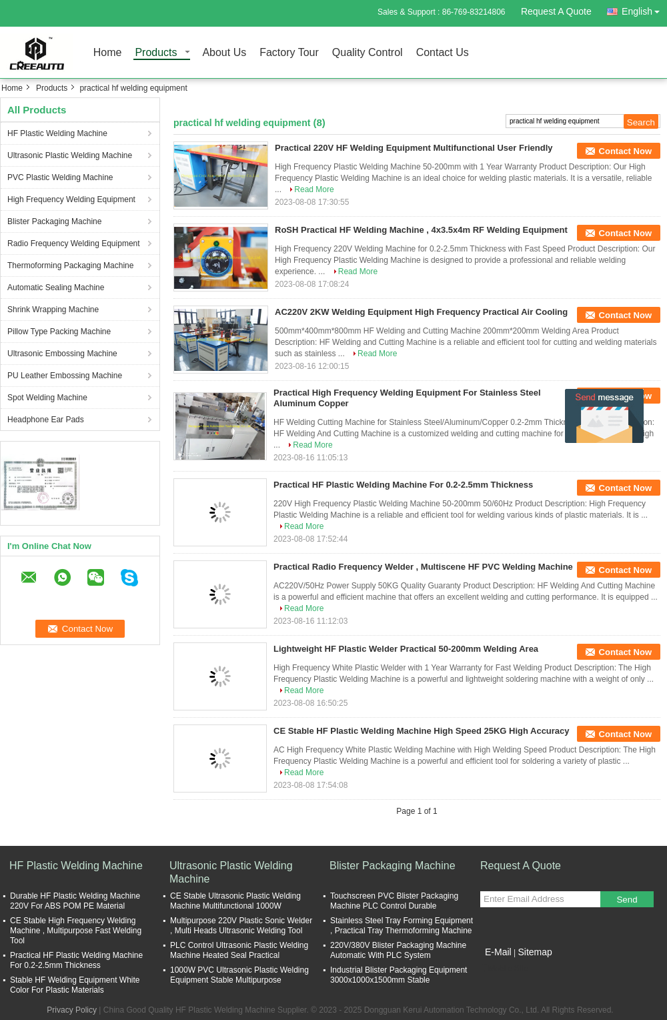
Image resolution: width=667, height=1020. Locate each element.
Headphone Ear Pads (45, 419)
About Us (224, 53)
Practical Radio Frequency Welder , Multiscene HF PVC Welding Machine (423, 567)
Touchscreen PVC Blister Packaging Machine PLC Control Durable (394, 901)
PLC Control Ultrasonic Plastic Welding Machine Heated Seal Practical (239, 950)
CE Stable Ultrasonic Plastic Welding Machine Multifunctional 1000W (235, 901)
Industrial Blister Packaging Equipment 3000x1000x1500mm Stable (398, 975)
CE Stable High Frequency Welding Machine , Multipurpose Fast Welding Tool (75, 930)
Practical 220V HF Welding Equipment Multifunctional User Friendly (414, 148)
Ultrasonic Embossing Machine (62, 353)
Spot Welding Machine (47, 397)
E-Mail (498, 952)
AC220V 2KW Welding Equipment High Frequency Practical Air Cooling (421, 312)
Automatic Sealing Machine (55, 287)
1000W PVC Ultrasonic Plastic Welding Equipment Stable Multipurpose (239, 975)
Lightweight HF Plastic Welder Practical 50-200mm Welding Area (405, 649)
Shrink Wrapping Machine (53, 309)
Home (107, 53)
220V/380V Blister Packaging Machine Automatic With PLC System (398, 950)
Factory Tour (289, 53)
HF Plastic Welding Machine (57, 133)
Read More (314, 189)
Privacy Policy (72, 1010)
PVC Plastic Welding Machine (60, 177)
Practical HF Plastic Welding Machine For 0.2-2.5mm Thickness (403, 485)
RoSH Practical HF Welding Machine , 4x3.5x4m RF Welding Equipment (421, 230)
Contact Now (625, 151)
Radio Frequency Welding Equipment (73, 243)
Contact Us (442, 53)
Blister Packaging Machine (54, 221)
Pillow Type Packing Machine (59, 331)
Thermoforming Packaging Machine (70, 265)
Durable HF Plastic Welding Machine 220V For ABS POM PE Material (75, 901)
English (644, 9)
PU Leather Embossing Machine (64, 375)
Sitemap (535, 952)
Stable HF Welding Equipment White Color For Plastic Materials (75, 985)
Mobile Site (504, 968)
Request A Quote (556, 11)
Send (626, 900)
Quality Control (367, 53)
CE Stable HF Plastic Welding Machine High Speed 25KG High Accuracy (421, 731)
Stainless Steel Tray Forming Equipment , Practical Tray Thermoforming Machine (401, 925)
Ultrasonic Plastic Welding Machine (69, 155)
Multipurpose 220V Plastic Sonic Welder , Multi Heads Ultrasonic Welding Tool (241, 925)
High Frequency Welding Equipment (71, 199)
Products (156, 53)
